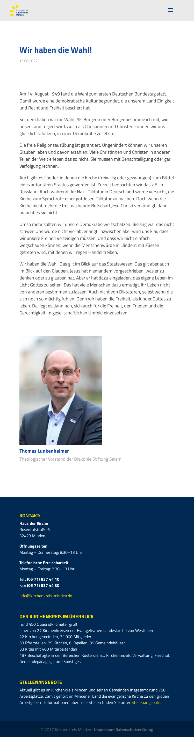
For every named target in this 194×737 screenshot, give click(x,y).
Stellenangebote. (146, 702)
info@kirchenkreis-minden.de (45, 596)
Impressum (105, 729)
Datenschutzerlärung (134, 729)
